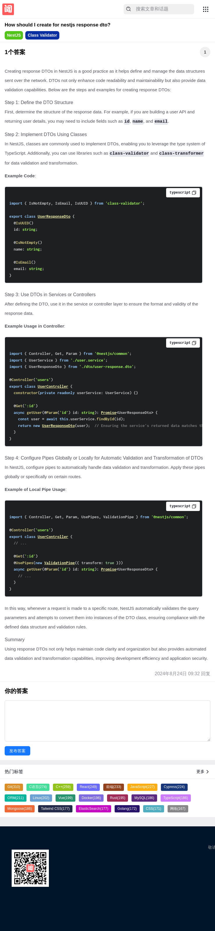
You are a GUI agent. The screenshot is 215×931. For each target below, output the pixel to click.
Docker (91, 798)
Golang (127, 809)
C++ (63, 787)
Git (14, 787)
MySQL (144, 798)
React (88, 787)
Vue (65, 798)
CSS (153, 809)
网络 (177, 809)
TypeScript (175, 798)
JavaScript (142, 787)
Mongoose (20, 809)
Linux (41, 798)
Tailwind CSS (55, 809)
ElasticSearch (93, 809)
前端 (113, 787)
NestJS (14, 35)
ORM (16, 798)
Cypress (174, 787)
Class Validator (42, 35)
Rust (117, 798)
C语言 (38, 787)
